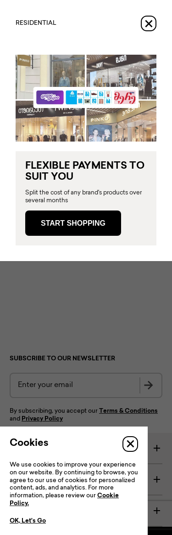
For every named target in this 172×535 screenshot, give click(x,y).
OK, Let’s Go (28, 521)
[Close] (148, 23)
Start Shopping (73, 223)
